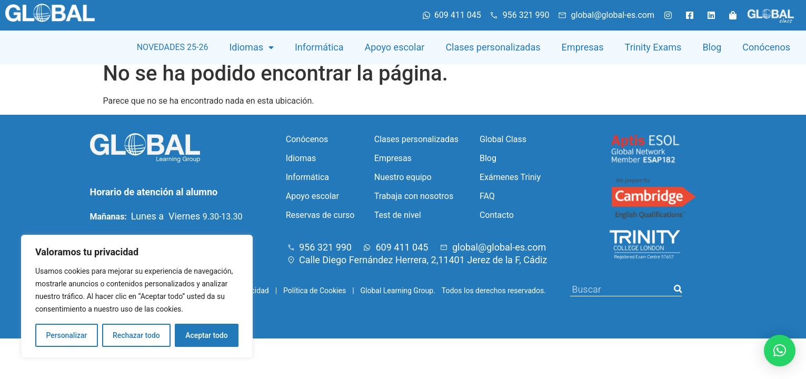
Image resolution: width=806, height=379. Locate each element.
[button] (779, 350)
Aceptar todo (206, 335)
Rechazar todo (136, 335)
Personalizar (66, 335)
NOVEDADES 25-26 (172, 47)
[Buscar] (678, 297)
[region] (137, 296)
